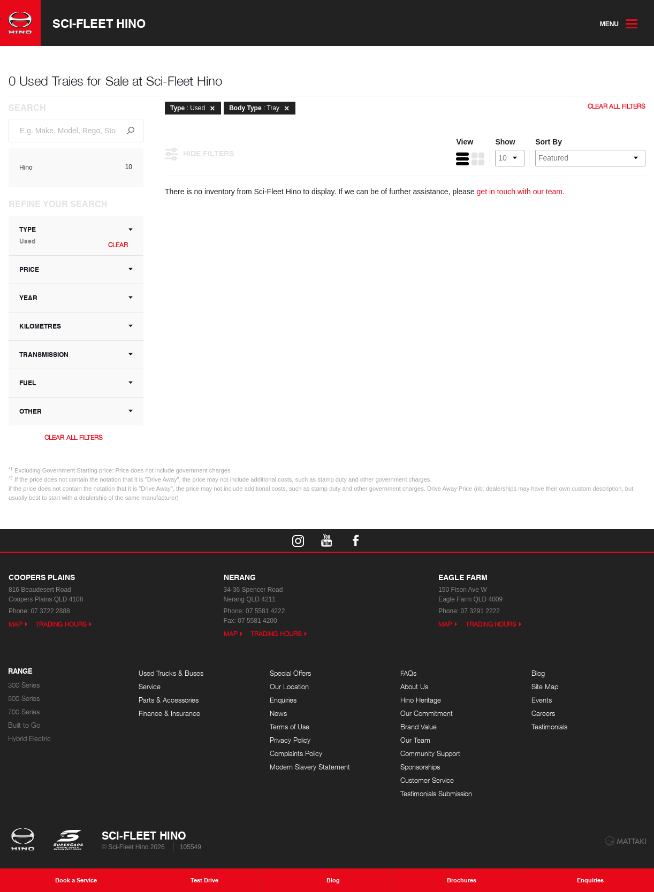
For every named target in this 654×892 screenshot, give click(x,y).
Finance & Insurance (169, 714)
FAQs (408, 673)
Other (76, 411)
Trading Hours (61, 624)
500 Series (24, 699)
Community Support (430, 754)
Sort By (548, 142)
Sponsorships (420, 767)
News (278, 714)
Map (15, 624)
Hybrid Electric (29, 739)
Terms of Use (289, 727)
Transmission (76, 354)
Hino (26, 167)
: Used (194, 108)
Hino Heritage (420, 700)
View (464, 142)
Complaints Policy (296, 754)
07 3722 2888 (50, 611)
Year (76, 297)
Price (76, 269)
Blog (538, 673)
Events (541, 700)
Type (76, 235)
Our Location (289, 687)
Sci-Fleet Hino (99, 23)
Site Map (544, 687)
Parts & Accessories (169, 700)
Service (150, 687)
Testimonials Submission (436, 794)
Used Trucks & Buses (171, 673)
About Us (414, 687)
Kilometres (76, 326)
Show (505, 142)
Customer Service (427, 780)
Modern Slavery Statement (310, 767)
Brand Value (418, 727)
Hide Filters (199, 153)
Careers (543, 714)
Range (20, 671)
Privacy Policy (290, 740)
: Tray (261, 108)
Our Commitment (426, 714)
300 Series (24, 685)
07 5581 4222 (265, 611)
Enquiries (283, 700)
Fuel (76, 382)
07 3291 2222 (480, 611)
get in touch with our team (519, 191)
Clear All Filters (73, 437)
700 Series (24, 712)
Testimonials (549, 727)
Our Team (415, 740)
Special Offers (290, 673)
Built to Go (24, 725)
